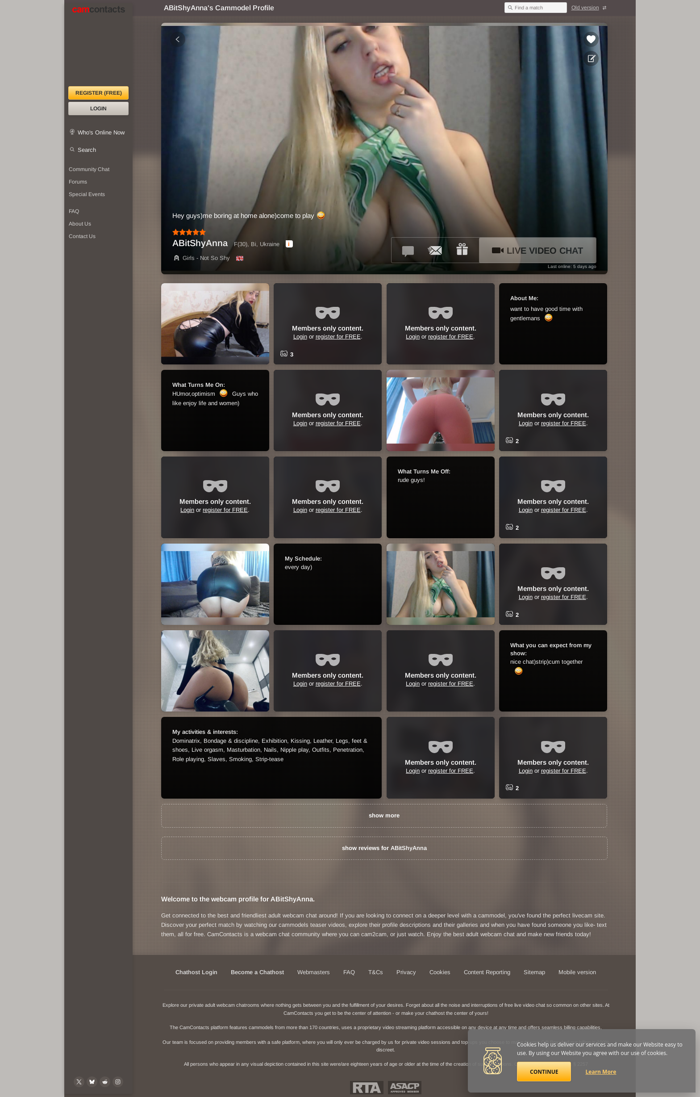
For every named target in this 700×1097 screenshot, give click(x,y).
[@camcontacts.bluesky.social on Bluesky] (92, 1081)
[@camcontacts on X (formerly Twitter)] (79, 1081)
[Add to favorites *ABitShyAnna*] (591, 39)
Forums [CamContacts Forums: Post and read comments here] (78, 182)
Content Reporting (487, 972)
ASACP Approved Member (404, 1087)
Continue (544, 1072)
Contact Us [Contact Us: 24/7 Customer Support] (82, 236)
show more (384, 815)
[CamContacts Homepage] (98, 44)
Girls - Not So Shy (201, 258)
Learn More (601, 1072)
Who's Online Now (101, 132)
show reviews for (384, 848)
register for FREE (338, 336)
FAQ (349, 972)
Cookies (439, 972)
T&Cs (375, 972)
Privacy (406, 972)
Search (87, 150)
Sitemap (534, 972)
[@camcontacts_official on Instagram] (117, 1081)
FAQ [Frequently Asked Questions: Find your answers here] (74, 211)
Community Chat (89, 169)
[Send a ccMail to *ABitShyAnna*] (435, 250)
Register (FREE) (98, 93)
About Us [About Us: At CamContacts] (80, 224)
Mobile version (577, 972)
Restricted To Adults (366, 1087)
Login (98, 108)
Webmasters (313, 972)
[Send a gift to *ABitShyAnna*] (462, 250)
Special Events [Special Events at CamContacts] (87, 194)
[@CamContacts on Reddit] (105, 1081)
